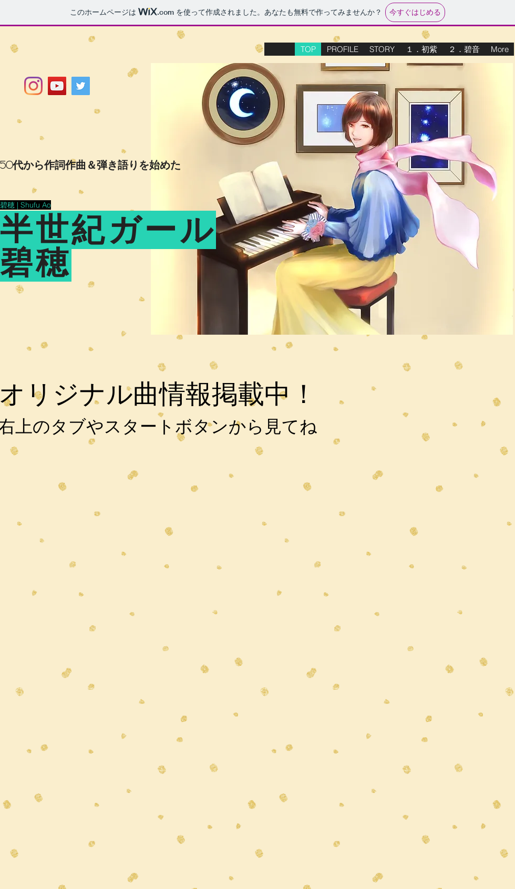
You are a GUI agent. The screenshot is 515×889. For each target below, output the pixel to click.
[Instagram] (33, 86)
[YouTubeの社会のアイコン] (57, 86)
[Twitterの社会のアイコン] (80, 86)
